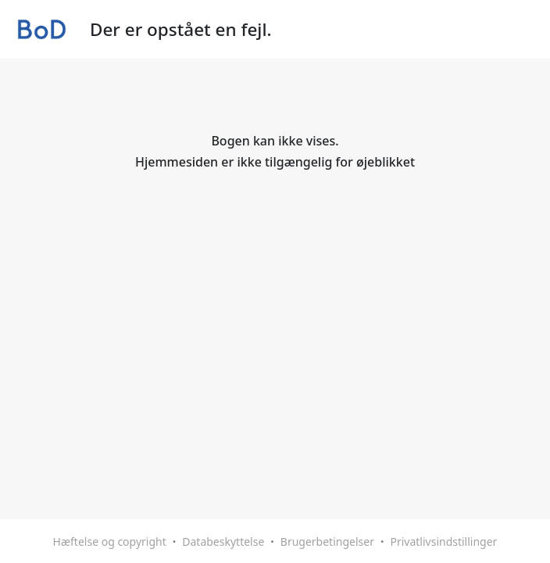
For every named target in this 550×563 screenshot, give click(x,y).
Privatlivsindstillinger (443, 541)
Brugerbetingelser (327, 541)
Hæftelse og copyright (109, 541)
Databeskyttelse (223, 541)
